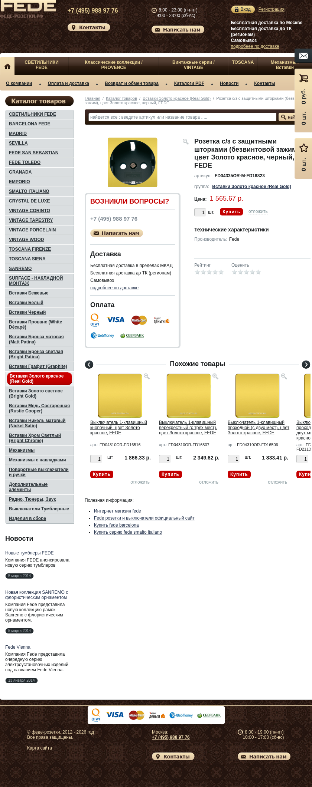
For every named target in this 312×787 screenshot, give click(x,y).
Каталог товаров (121, 98)
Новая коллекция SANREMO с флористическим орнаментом (36, 595)
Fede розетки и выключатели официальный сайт (144, 518)
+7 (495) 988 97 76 (87, 10)
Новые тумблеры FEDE (29, 553)
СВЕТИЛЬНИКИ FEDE (42, 65)
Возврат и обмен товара (132, 83)
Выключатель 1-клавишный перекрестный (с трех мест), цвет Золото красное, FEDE (188, 427)
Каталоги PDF (189, 83)
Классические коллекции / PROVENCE (113, 65)
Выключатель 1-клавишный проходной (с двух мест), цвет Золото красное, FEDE (258, 427)
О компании (19, 83)
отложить (258, 211)
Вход (246, 9)
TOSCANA (243, 62)
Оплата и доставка (69, 83)
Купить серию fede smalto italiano (128, 532)
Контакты (264, 83)
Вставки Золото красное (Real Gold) (177, 98)
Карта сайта (39, 748)
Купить (231, 211)
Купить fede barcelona (116, 525)
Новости (229, 83)
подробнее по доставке (255, 46)
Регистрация (272, 9)
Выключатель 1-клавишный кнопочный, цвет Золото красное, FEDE (118, 427)
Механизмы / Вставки (285, 65)
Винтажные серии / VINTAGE (193, 65)
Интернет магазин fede (117, 511)
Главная (92, 98)
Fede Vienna (17, 647)
